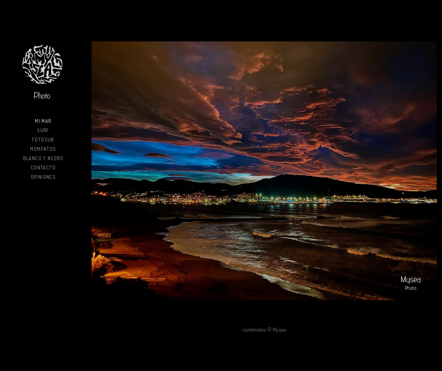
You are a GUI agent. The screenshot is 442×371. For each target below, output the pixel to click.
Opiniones (43, 177)
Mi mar (43, 121)
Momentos (43, 149)
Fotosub (43, 140)
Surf (43, 130)
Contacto (43, 167)
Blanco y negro (43, 158)
